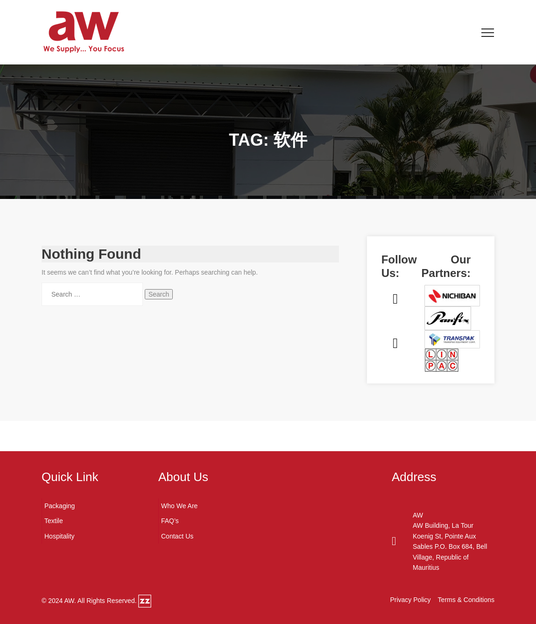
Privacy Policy (410, 599)
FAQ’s (170, 521)
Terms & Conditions (466, 599)
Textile (53, 521)
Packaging (59, 506)
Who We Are (179, 506)
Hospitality (59, 536)
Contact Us (177, 536)
